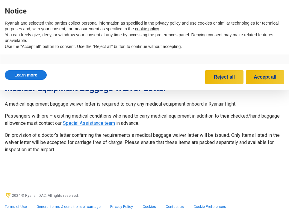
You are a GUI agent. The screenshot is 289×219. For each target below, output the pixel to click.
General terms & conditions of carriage (69, 207)
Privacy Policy (121, 207)
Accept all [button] (265, 77)
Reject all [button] (224, 77)
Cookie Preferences (209, 207)
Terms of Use (16, 207)
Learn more (25, 75)
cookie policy (147, 28)
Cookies (149, 207)
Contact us (175, 207)
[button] (26, 75)
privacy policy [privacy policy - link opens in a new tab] (168, 23)
